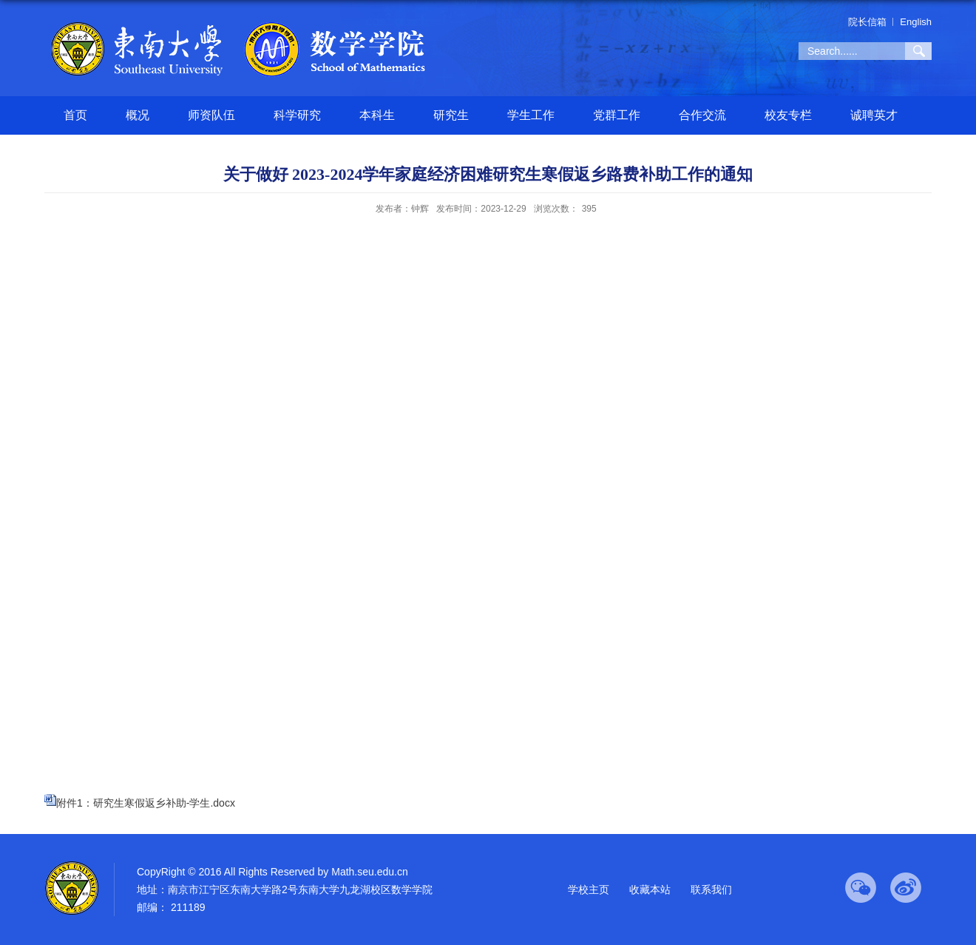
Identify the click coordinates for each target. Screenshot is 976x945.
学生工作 (531, 115)
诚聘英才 (874, 115)
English (916, 21)
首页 (75, 115)
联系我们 (711, 889)
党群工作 (616, 115)
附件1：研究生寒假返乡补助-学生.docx (145, 803)
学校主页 (588, 889)
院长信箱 (867, 21)
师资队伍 (211, 115)
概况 (137, 115)
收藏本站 (650, 889)
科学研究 (297, 115)
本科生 (377, 115)
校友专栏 (788, 115)
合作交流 (702, 115)
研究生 (451, 115)
